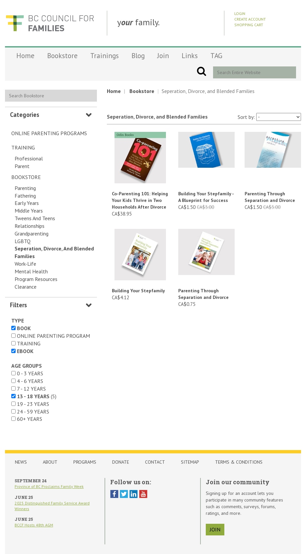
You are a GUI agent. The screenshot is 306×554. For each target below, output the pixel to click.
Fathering (25, 195)
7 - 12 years (31, 388)
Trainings (104, 55)
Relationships (29, 226)
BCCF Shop (50, 23)
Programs (84, 462)
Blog (138, 55)
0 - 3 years (30, 373)
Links (190, 55)
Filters (18, 305)
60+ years (29, 419)
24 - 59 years (33, 411)
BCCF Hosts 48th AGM (34, 524)
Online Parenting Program (53, 335)
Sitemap (190, 462)
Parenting (25, 188)
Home (25, 55)
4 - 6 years (30, 381)
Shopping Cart (248, 24)
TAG (216, 55)
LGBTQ (23, 241)
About (50, 462)
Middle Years (29, 210)
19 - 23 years (33, 404)
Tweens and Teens (35, 218)
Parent (22, 166)
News (21, 462)
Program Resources (36, 279)
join (215, 529)
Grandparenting (31, 233)
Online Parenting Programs (49, 133)
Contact (155, 462)
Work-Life (25, 263)
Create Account (250, 19)
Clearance (26, 286)
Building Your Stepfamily (138, 291)
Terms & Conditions (239, 462)
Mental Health (31, 271)
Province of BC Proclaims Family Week (49, 486)
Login (239, 13)
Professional (29, 158)
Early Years (27, 203)
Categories (24, 115)
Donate (120, 462)
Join (163, 55)
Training (23, 147)
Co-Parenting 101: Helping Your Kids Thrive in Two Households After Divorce (140, 200)
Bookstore (62, 55)
